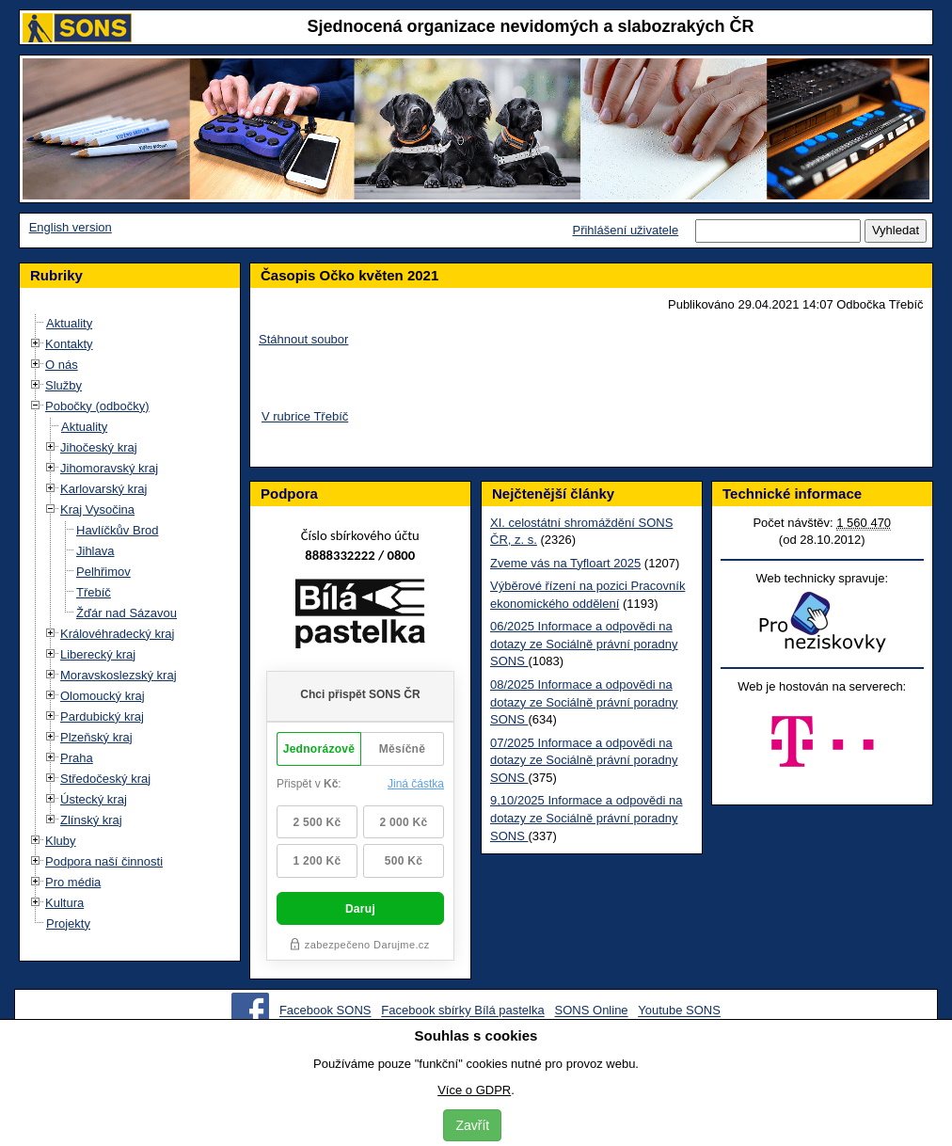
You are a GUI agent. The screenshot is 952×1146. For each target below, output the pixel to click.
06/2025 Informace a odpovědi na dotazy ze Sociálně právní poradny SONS (583, 643)
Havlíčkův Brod (117, 530)
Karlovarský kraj (103, 489)
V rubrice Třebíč (305, 416)
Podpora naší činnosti (104, 861)
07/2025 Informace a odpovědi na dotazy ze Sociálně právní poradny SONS (583, 760)
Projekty (68, 923)
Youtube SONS (679, 1011)
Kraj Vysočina (97, 509)
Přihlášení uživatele (625, 230)
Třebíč (93, 592)
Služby (63, 385)
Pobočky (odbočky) (97, 406)
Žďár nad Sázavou (126, 613)
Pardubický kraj (102, 716)
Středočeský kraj (105, 779)
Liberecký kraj (97, 654)
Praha (76, 758)
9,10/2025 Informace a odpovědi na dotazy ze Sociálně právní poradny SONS (586, 817)
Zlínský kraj (91, 820)
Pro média (73, 882)
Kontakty (69, 344)
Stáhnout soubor (303, 339)
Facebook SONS (325, 1011)
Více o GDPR (474, 1090)
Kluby (60, 841)
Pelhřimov (103, 572)
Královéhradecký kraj (117, 634)
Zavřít (472, 1125)
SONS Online (591, 1011)
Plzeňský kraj (96, 737)
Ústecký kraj (93, 799)
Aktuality (69, 323)
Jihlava (95, 551)
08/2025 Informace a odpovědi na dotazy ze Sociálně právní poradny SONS (583, 701)
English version (70, 227)
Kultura (64, 903)
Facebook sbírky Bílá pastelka (462, 1011)
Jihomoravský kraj (109, 468)
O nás (61, 365)
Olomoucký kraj (102, 696)
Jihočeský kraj (98, 447)
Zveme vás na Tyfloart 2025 (565, 563)
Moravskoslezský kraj (118, 675)
